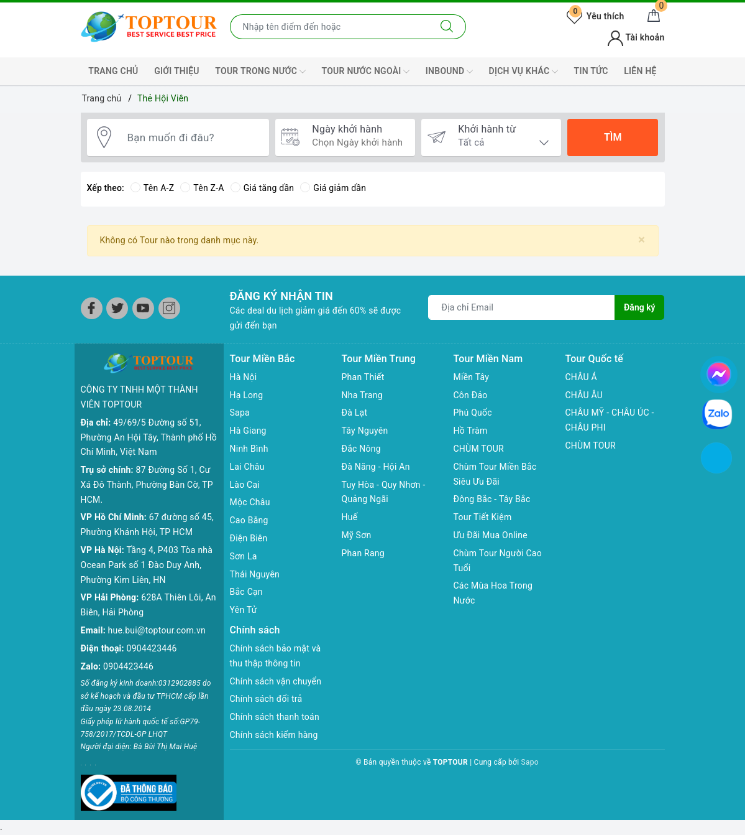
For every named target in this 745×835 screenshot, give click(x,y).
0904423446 (152, 648)
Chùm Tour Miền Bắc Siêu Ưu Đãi (495, 474)
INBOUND (449, 71)
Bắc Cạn (246, 592)
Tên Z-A (202, 188)
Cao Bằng (249, 520)
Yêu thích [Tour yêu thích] (595, 16)
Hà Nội (243, 377)
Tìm (612, 137)
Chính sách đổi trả (266, 699)
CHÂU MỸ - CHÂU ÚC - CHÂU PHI (609, 420)
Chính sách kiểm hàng (274, 735)
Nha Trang (362, 395)
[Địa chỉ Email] (521, 307)
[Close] (641, 240)
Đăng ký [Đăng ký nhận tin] (639, 307)
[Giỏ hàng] (653, 16)
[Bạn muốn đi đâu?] (192, 137)
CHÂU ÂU (584, 395)
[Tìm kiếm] (447, 26)
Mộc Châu (250, 502)
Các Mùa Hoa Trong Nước (493, 593)
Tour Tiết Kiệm (483, 517)
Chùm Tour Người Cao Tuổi (498, 560)
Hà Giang (248, 431)
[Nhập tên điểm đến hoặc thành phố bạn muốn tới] (329, 26)
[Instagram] (169, 308)
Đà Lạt (355, 413)
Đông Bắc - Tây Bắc (492, 499)
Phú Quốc (473, 413)
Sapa (240, 413)
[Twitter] (117, 308)
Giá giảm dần (333, 188)
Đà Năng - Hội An (376, 467)
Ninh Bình (249, 449)
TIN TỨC (591, 71)
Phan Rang (363, 553)
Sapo (530, 762)
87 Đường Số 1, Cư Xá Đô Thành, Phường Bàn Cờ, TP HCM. (147, 485)
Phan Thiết (363, 377)
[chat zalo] (717, 414)
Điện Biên (249, 538)
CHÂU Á (581, 377)
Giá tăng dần (263, 188)
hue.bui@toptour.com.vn (157, 630)
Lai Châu (247, 467)
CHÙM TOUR (479, 449)
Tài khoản (636, 37)
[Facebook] (92, 308)
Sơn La (243, 556)
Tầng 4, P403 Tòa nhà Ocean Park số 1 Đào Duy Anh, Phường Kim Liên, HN (147, 565)
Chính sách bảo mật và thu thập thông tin (275, 655)
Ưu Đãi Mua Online (491, 535)
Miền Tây (472, 377)
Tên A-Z (152, 188)
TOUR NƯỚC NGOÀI (366, 71)
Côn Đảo (471, 395)
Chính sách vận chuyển (276, 681)
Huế (350, 517)
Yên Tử (243, 610)
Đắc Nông (361, 449)
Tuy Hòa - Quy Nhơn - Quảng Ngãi (384, 492)
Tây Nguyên (365, 431)
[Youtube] (143, 308)
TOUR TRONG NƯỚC (260, 71)
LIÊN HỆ (640, 71)
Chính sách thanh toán (274, 717)
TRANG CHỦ (113, 71)
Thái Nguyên (255, 574)
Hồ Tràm (471, 431)
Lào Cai (245, 485)
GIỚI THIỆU (176, 71)
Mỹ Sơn (357, 535)
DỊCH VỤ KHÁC (523, 71)
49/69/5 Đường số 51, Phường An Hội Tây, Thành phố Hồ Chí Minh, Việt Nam (149, 437)
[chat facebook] (718, 372)
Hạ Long (246, 395)
